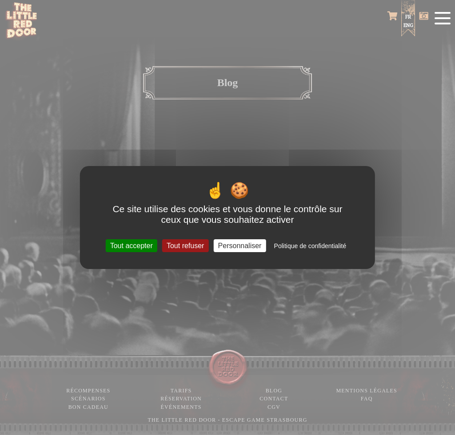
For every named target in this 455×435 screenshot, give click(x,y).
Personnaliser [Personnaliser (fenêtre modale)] (240, 245)
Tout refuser (185, 245)
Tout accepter (131, 245)
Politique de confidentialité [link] (310, 245)
